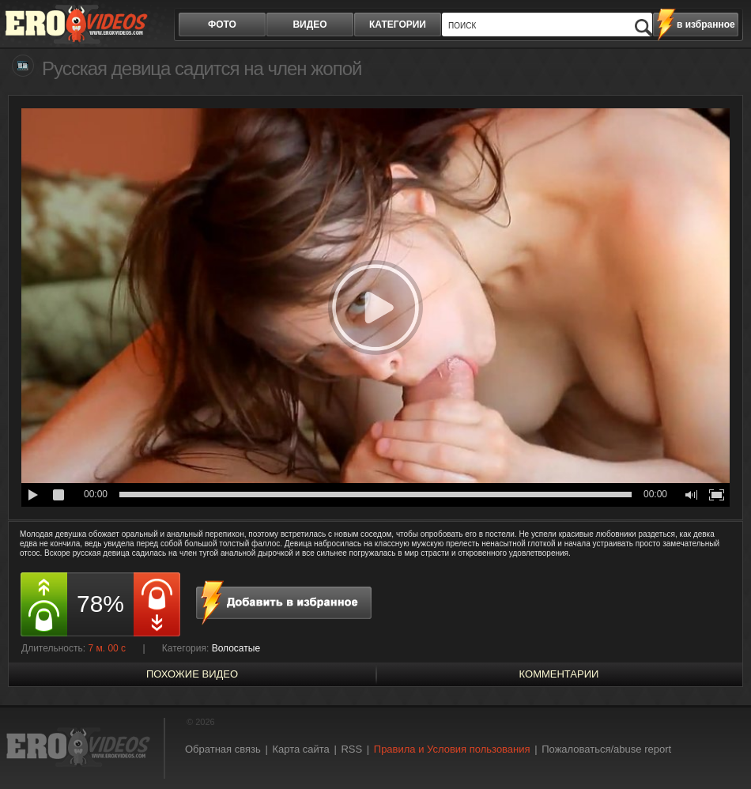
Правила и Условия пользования (452, 749)
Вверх (721, 744)
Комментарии (559, 674)
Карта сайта (300, 749)
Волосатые (236, 648)
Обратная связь (223, 749)
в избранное (706, 24)
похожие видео (192, 674)
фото (222, 24)
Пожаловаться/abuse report (606, 749)
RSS (351, 749)
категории (397, 24)
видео (309, 24)
